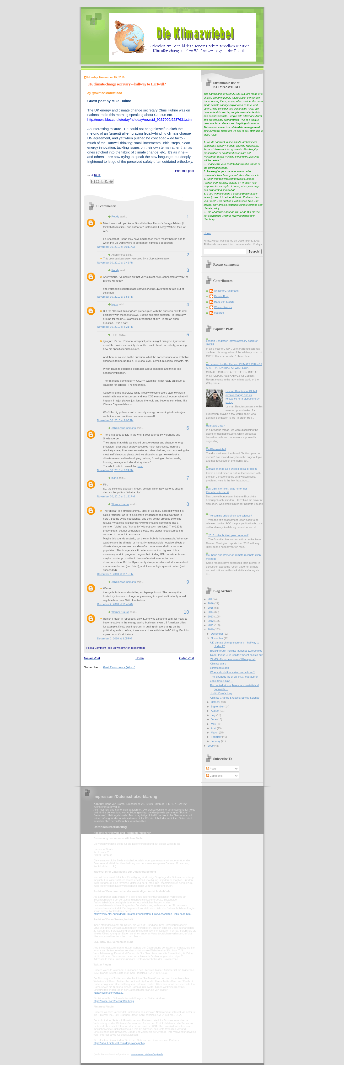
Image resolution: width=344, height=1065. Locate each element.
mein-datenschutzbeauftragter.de (147, 1054)
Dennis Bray (221, 296)
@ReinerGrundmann (124, 428)
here (140, 466)
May (214, 723)
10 (186, 612)
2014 (211, 612)
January (216, 741)
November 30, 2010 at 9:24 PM (115, 470)
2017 (211, 599)
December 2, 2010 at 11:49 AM (115, 604)
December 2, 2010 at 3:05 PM (114, 638)
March (215, 732)
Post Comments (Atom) (119, 667)
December (217, 633)
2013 (211, 616)
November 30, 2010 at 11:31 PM (116, 496)
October (216, 702)
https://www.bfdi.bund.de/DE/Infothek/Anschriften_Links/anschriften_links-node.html (142, 913)
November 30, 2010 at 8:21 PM (115, 326)
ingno (115, 304)
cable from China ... (221, 681)
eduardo (219, 312)
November (217, 638)
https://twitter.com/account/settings (114, 1001)
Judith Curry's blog (221, 693)
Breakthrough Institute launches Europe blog (236, 650)
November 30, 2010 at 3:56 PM (115, 296)
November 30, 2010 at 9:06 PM (115, 420)
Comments (214, 775)
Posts (211, 768)
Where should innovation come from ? (232, 672)
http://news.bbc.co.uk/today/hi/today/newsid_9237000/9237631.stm (139, 119)
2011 (211, 625)
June (214, 719)
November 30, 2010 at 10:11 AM (116, 246)
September (218, 706)
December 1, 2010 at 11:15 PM (115, 574)
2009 (211, 745)
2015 (211, 607)
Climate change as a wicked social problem (231, 468)
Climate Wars (218, 663)
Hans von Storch (224, 301)
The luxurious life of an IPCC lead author (234, 676)
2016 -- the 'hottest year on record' (228, 535)
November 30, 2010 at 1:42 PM (115, 262)
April (214, 728)
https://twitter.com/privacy (108, 992)
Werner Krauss (120, 504)
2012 (211, 620)
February (216, 736)
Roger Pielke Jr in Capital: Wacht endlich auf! (236, 655)
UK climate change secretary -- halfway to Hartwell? (126, 84)
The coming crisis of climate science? (230, 515)
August (215, 710)
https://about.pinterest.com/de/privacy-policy (119, 1043)
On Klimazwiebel (216, 449)
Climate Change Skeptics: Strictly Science (234, 697)
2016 (211, 603)
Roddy (115, 216)
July (213, 715)
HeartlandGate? (215, 425)
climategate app (219, 667)
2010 (211, 629)
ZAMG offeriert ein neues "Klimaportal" (232, 659)
